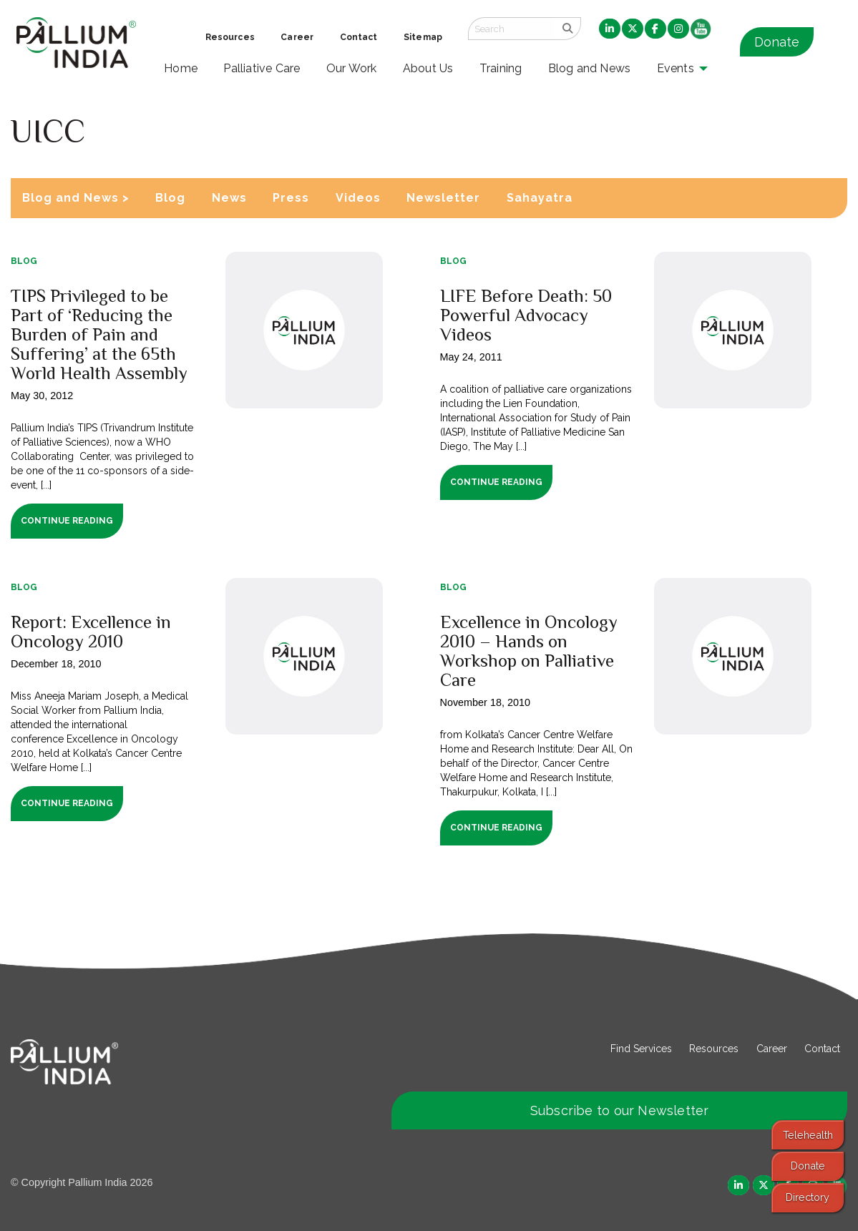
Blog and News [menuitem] (589, 68)
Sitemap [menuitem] (423, 37)
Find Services (641, 1048)
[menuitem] (609, 29)
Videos (358, 198)
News (229, 198)
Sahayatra (539, 198)
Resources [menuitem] (230, 37)
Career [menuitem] (297, 37)
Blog (170, 198)
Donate (776, 41)
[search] (567, 28)
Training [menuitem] (500, 68)
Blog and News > (76, 198)
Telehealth (808, 1135)
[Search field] (511, 28)
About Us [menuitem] (428, 68)
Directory (807, 1197)
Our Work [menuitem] (351, 68)
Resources (713, 1048)
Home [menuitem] (181, 68)
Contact (822, 1048)
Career (771, 1048)
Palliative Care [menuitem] (261, 68)
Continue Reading (67, 521)
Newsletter (443, 198)
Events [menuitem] (675, 68)
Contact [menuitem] (359, 37)
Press (291, 198)
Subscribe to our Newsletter (619, 1110)
